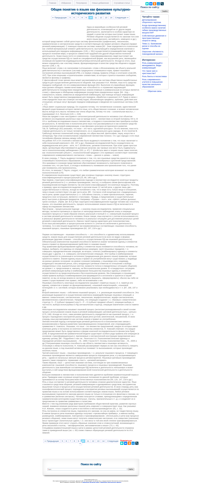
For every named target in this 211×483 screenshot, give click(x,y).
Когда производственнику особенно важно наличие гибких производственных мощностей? (154, 29)
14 (111, 18)
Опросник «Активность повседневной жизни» (152, 52)
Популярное (81, 3)
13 (106, 18)
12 (101, 18)
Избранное (66, 3)
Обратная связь (154, 91)
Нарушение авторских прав (90, 482)
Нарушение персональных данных (110, 482)
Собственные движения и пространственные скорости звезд (154, 38)
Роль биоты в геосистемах (154, 76)
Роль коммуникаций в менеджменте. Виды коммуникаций (152, 65)
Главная (52, 3)
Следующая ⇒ (122, 18)
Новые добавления (100, 3)
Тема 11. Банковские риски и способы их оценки (152, 46)
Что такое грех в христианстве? (149, 72)
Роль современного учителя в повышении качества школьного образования (152, 83)
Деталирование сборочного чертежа (151, 21)
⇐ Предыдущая (59, 18)
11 (96, 18)
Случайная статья (122, 3)
